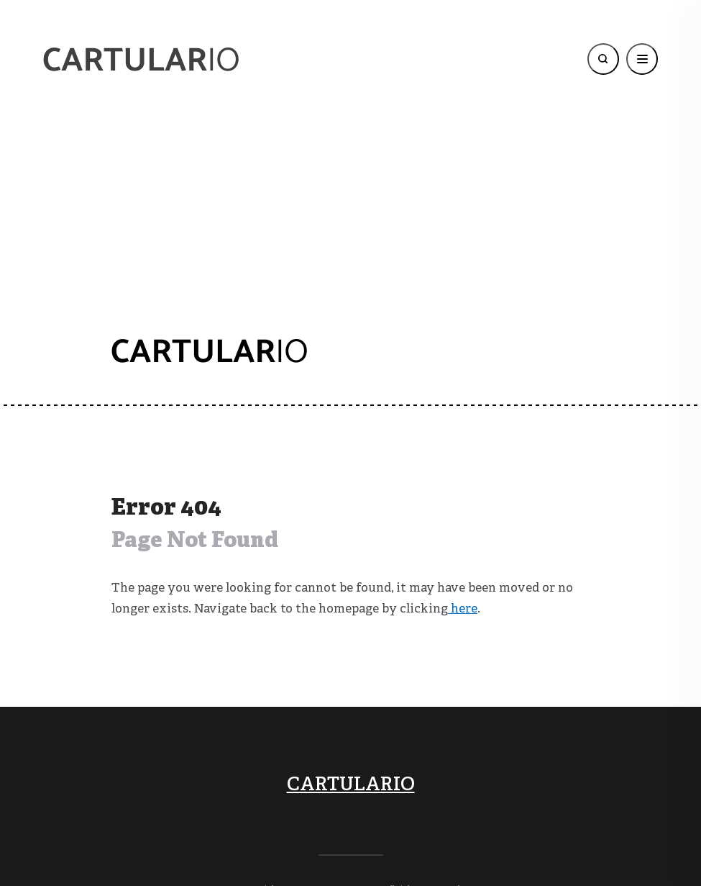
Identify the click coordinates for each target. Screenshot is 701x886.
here (462, 609)
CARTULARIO (351, 785)
